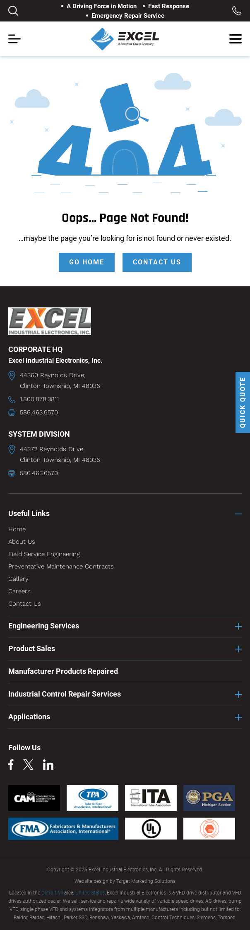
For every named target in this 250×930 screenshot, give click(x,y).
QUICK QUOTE (243, 402)
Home (17, 529)
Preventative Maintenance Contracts (61, 566)
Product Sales (31, 648)
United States (90, 893)
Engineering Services (43, 625)
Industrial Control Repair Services (64, 694)
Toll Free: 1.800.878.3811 (237, 11)
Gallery (18, 579)
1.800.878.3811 (39, 399)
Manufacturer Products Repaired (63, 671)
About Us (21, 541)
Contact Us (24, 603)
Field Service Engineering (44, 554)
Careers (19, 591)
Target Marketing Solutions (145, 881)
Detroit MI (52, 893)
